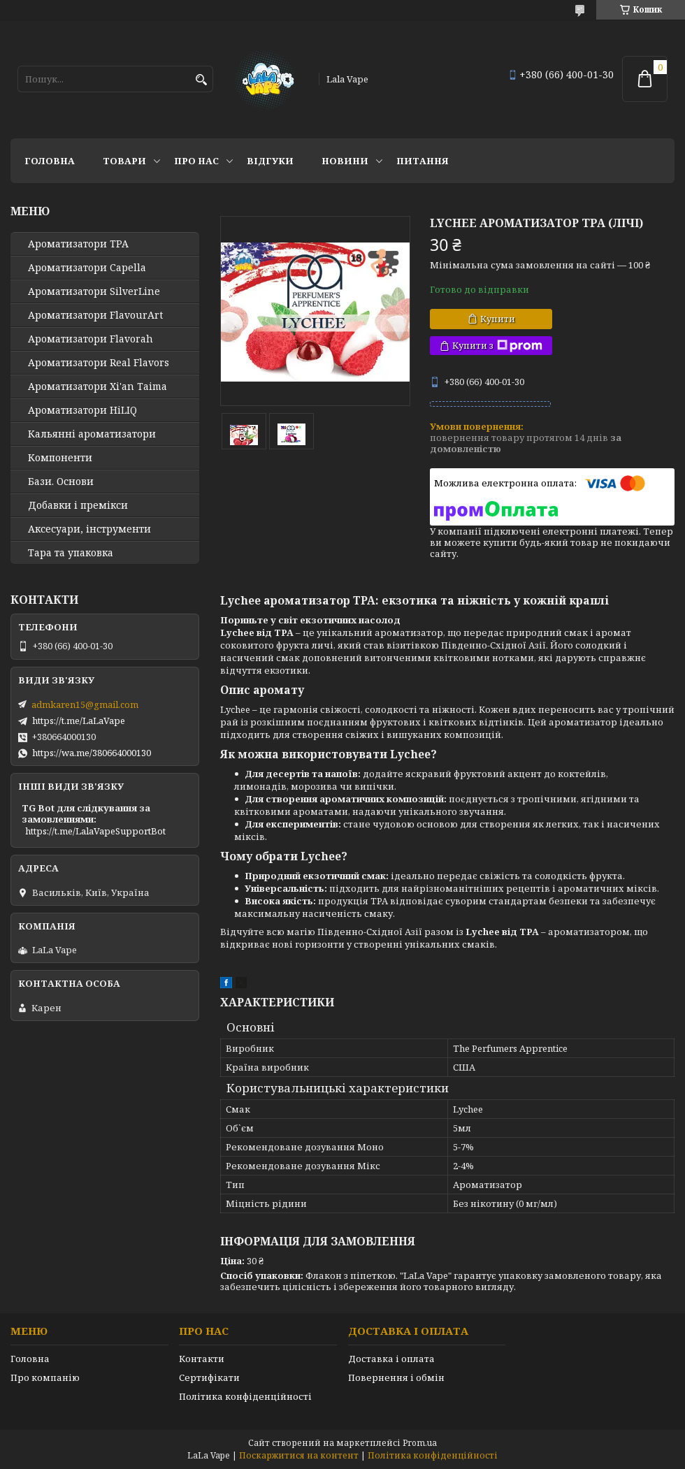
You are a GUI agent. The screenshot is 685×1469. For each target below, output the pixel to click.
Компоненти (60, 457)
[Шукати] (201, 80)
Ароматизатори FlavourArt (95, 315)
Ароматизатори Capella (87, 267)
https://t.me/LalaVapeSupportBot (95, 831)
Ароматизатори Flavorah (90, 339)
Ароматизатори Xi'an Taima (97, 386)
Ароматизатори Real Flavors (98, 362)
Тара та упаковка (70, 553)
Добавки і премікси (78, 505)
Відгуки (270, 160)
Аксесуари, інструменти (89, 529)
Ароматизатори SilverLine (94, 291)
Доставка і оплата (391, 1358)
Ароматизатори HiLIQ (82, 410)
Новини (345, 160)
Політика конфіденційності (245, 1396)
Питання (422, 160)
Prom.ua (420, 1443)
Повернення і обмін (396, 1377)
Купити (497, 318)
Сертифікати (209, 1377)
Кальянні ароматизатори (92, 434)
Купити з (497, 345)
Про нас (196, 160)
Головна (49, 160)
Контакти (201, 1358)
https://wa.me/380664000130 (91, 752)
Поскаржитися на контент (299, 1455)
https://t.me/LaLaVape (78, 720)
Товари (124, 160)
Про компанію (45, 1377)
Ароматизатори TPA (78, 244)
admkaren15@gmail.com (84, 704)
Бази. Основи (61, 481)
